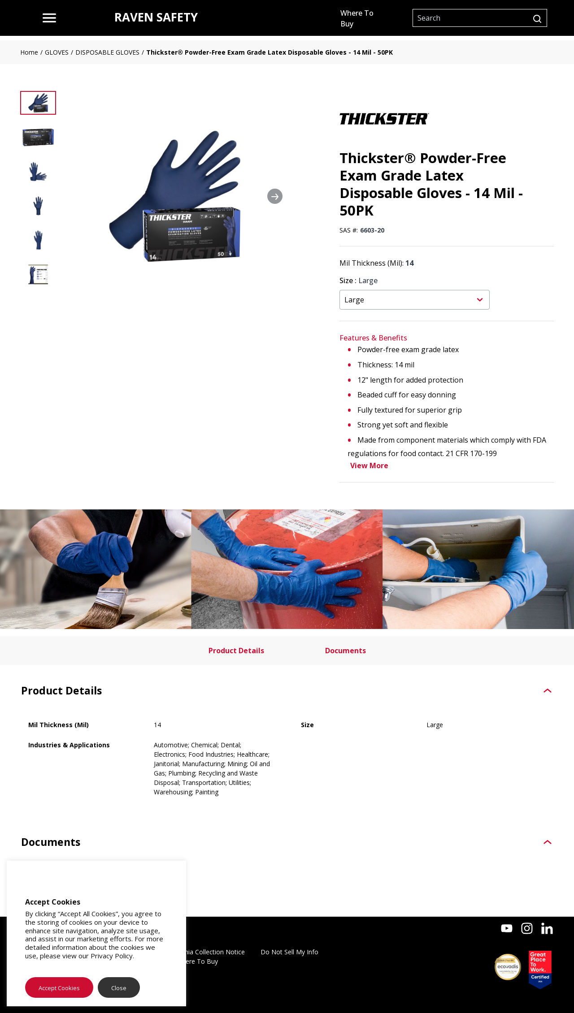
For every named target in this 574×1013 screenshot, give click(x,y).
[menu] (49, 18)
